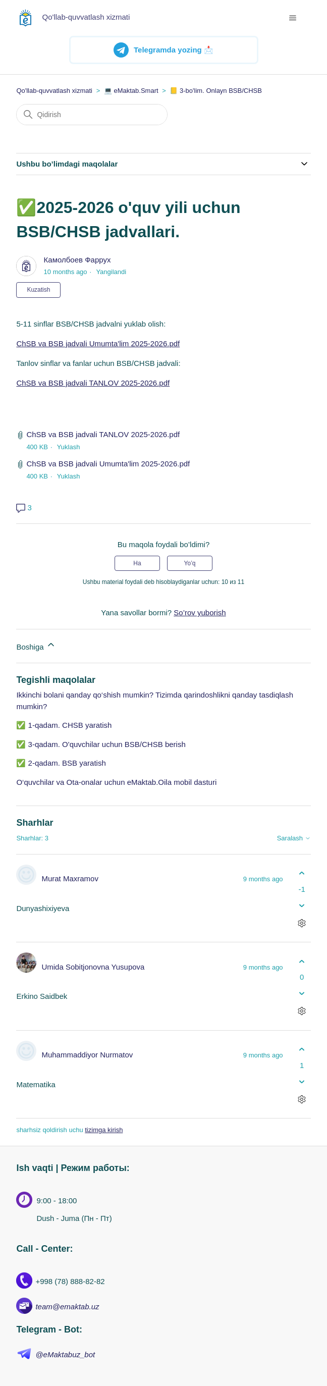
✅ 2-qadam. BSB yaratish (60, 763)
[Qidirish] (92, 114)
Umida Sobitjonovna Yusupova (92, 967)
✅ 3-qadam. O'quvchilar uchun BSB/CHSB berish (100, 744)
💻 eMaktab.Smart (131, 90)
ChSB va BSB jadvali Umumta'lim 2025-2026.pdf (98, 343)
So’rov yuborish (200, 612)
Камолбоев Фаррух (77, 259)
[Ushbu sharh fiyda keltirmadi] (302, 905)
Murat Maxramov (69, 878)
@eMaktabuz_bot (65, 1354)
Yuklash (68, 447)
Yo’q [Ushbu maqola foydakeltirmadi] (190, 563)
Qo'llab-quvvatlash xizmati (54, 90)
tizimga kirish (104, 1130)
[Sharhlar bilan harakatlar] (302, 923)
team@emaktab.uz (67, 1306)
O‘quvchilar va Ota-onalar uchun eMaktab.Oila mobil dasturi (116, 782)
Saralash (294, 838)
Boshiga (36, 645)
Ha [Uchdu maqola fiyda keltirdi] (137, 563)
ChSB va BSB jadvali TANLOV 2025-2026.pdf (93, 383)
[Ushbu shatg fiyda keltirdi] (302, 873)
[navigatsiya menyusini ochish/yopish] (293, 18)
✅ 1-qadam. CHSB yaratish (64, 725)
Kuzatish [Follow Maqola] (38, 289)
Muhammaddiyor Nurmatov (87, 1054)
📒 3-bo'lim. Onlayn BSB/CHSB (216, 90)
